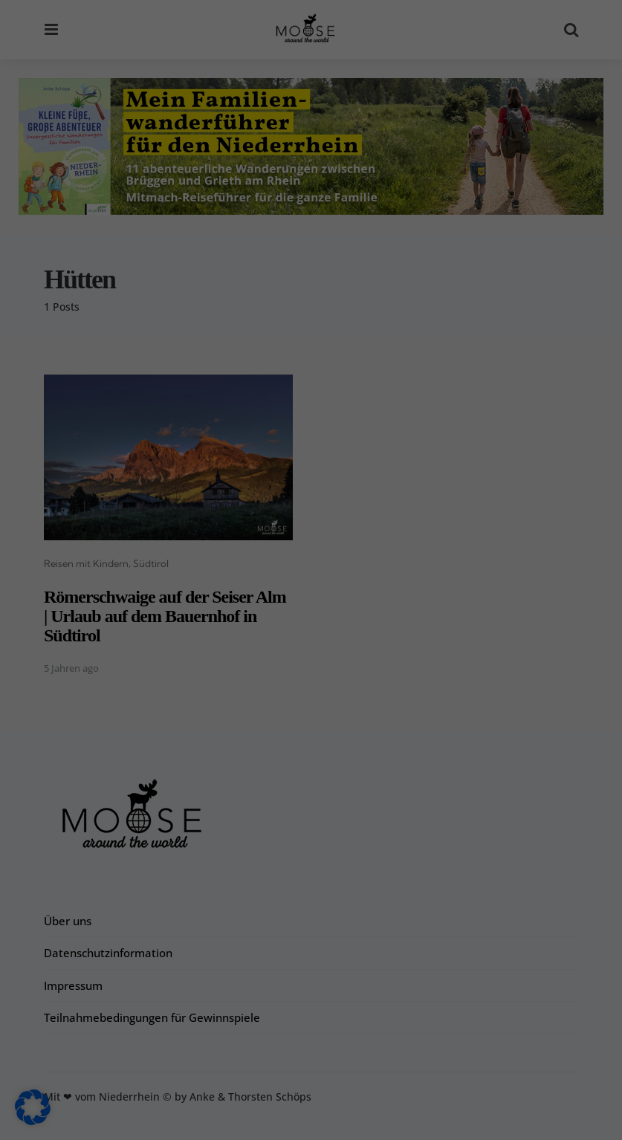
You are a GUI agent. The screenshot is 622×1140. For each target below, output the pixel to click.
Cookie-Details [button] (240, 1119)
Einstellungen (89, 963)
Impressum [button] (389, 1119)
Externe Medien (379, 804)
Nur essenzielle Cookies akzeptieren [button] (311, 1040)
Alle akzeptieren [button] (177, 996)
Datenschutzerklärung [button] (317, 1119)
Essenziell (363, 712)
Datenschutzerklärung (218, 934)
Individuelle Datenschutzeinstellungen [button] (311, 1084)
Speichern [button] (445, 996)
